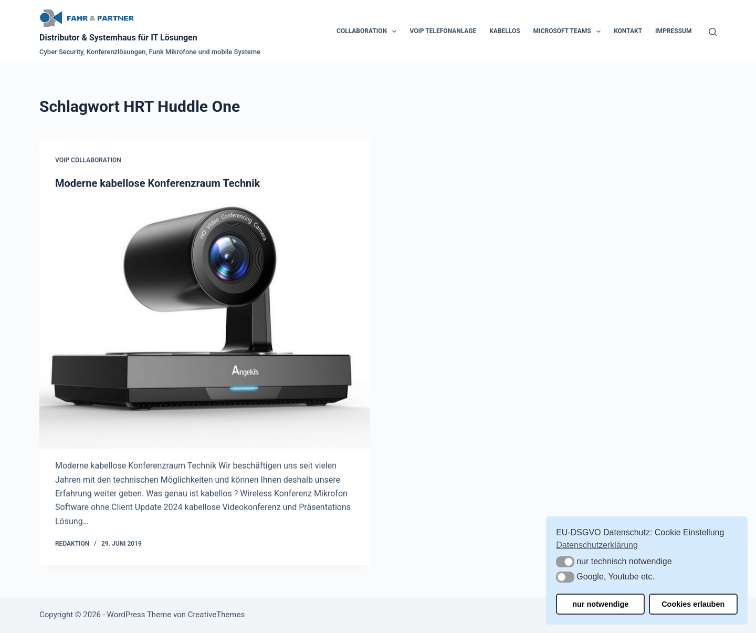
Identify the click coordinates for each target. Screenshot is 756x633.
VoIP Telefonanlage (443, 31)
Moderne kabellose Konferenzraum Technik (157, 183)
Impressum (673, 31)
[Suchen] (713, 32)
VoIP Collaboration (88, 160)
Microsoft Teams (569, 31)
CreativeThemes (216, 614)
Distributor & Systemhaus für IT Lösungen (118, 38)
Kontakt (628, 31)
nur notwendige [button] (600, 604)
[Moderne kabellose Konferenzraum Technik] (204, 325)
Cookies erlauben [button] (693, 604)
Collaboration (369, 31)
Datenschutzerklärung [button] (597, 545)
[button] (565, 561)
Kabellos (504, 31)
